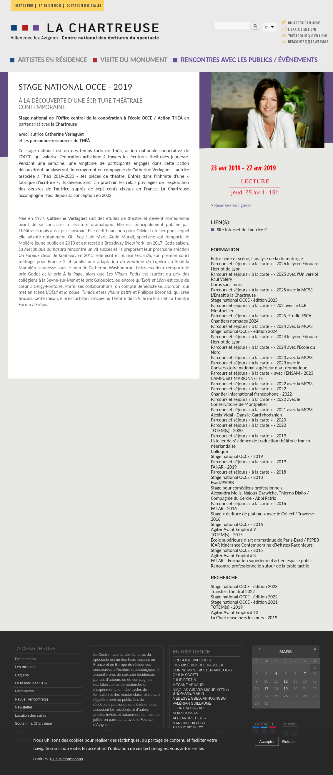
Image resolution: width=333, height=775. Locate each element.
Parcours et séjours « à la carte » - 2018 (248, 472)
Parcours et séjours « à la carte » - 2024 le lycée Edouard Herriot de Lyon (265, 339)
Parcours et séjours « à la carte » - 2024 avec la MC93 (262, 326)
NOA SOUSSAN (185, 713)
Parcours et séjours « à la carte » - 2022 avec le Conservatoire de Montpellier (255, 401)
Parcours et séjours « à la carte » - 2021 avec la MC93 (262, 409)
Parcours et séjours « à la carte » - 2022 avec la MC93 (262, 383)
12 (286, 681)
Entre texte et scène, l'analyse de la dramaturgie (257, 258)
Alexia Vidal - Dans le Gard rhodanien (246, 415)
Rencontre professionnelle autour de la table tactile (260, 566)
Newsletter (23, 707)
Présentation (25, 659)
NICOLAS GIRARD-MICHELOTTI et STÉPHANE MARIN (201, 692)
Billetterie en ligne (304, 22)
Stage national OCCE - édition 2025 (244, 300)
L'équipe (22, 675)
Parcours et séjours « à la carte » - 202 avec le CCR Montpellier (259, 308)
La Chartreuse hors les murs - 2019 (244, 617)
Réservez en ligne (232, 205)
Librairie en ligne (302, 29)
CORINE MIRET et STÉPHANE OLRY (203, 670)
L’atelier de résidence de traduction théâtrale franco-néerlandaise (261, 443)
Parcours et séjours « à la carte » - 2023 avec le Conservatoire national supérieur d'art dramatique (259, 365)
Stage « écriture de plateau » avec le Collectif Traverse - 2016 (264, 516)
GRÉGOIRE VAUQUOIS (192, 660)
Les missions (25, 667)
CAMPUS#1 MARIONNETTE (237, 378)
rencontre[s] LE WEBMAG (308, 41)
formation (225, 249)
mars (285, 651)
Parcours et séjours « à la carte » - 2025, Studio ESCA (261, 315)
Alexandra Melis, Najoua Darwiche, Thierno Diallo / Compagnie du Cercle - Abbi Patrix (260, 495)
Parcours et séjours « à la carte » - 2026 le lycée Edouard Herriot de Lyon (265, 266)
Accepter (267, 741)
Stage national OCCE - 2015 (237, 550)
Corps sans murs (226, 284)
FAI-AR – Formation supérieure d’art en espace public (262, 560)
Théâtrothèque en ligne (307, 35)
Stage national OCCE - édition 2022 (244, 597)
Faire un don (50, 5)
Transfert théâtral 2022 (233, 591)
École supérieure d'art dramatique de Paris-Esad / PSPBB (265, 540)
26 (286, 696)
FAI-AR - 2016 (224, 508)
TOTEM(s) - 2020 (227, 430)
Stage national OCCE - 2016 (237, 524)
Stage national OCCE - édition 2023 (244, 586)
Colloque (219, 451)
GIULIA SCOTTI (185, 675)
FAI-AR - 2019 (224, 467)
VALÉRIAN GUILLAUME (192, 703)
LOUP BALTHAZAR (188, 708)
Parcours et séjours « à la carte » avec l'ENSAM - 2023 (262, 373)
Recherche (224, 577)
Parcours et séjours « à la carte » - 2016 (248, 503)
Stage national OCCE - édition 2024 (244, 331)
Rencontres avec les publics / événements (249, 59)
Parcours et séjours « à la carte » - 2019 (248, 436)
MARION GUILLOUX (189, 723)
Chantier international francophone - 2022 (251, 394)
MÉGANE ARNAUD (188, 685)
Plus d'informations (66, 759)
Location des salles (84, 5)
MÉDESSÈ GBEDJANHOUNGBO (199, 698)
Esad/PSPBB (222, 482)
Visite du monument (133, 59)
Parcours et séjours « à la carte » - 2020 (248, 420)
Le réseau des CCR (31, 683)
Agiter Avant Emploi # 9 (233, 529)
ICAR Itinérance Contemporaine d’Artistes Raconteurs (262, 545)
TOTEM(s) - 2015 (227, 534)
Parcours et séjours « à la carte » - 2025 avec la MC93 (262, 290)
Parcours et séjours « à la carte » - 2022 (248, 388)
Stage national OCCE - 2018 (237, 477)
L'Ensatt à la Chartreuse (233, 295)
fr (266, 27)
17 (266, 689)
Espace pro (24, 5)
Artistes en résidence (52, 59)
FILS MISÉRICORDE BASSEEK (198, 665)
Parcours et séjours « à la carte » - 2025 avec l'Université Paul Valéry (264, 276)
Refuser (289, 741)
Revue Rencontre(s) (31, 699)
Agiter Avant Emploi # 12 (234, 612)
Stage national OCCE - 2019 (237, 456)
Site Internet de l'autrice (242, 230)
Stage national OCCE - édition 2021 (244, 602)
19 (286, 689)
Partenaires (24, 691)
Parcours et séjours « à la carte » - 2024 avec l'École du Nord (263, 349)
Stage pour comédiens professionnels (246, 488)
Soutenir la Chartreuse (33, 723)
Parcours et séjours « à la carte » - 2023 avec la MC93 (262, 357)
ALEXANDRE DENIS (189, 718)
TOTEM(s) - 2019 (227, 607)
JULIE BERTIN (184, 680)
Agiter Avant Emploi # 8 (233, 555)
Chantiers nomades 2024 (235, 321)
